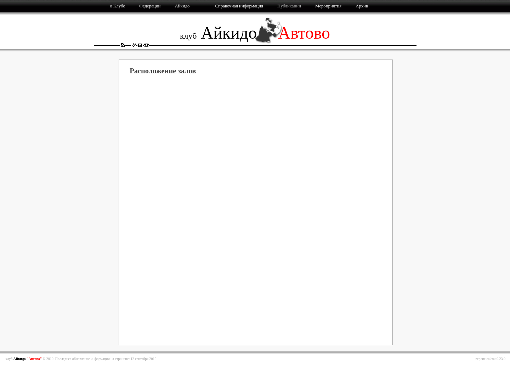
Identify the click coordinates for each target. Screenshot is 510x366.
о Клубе (117, 6)
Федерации (149, 6)
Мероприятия (328, 6)
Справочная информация (239, 6)
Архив (362, 6)
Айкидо (182, 6)
